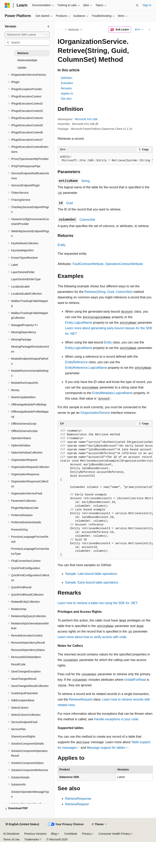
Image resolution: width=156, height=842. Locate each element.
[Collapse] (48, 26)
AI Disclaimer (11, 833)
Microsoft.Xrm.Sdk (86, 119)
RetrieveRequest (80, 699)
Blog (54, 833)
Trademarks (31, 839)
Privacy (86, 833)
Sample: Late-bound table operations (91, 573)
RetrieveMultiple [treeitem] (27, 60)
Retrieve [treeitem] (22, 53)
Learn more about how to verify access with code (92, 637)
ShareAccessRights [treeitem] (23, 736)
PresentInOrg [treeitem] (19, 529)
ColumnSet (87, 219)
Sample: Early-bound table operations (91, 582)
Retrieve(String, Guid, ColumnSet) (108, 291)
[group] (105, 159)
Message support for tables (106, 747)
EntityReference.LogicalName (86, 367)
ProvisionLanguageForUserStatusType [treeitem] (30, 551)
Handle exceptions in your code (116, 719)
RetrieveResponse (78, 798)
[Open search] (137, 5)
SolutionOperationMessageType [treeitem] (30, 794)
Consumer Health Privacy (114, 833)
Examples (67, 83)
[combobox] (27, 35)
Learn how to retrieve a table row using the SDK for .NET (97, 603)
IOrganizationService (95, 412)
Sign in (147, 5)
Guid (69, 203)
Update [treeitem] (21, 67)
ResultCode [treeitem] (18, 664)
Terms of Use (11, 839)
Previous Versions (35, 833)
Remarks (66, 88)
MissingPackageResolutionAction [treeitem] (30, 349)
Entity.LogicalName (78, 322)
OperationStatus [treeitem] (21, 438)
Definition (66, 77)
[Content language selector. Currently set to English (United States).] (22, 824)
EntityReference (76, 362)
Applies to (67, 93)
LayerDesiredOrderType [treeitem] (26, 279)
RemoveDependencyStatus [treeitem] (28, 650)
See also (66, 98)
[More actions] (149, 29)
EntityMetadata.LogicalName (112, 393)
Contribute (70, 833)
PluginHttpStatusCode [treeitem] (24, 507)
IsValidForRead (135, 679)
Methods (73, 29)
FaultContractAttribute (88, 264)
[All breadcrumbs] (61, 29)
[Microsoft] (7, 5)
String (85, 181)
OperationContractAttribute (124, 264)
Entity (62, 245)
